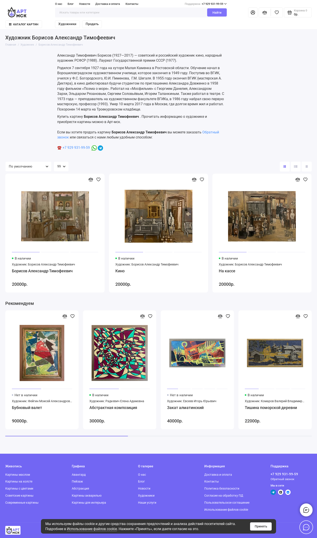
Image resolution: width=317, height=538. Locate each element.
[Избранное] (277, 12)
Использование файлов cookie (92, 529)
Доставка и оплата (107, 4)
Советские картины (19, 495)
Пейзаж (77, 481)
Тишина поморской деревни (271, 407)
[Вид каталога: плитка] (285, 166)
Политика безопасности (221, 488)
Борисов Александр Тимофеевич (42, 271)
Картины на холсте (18, 481)
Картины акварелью (86, 495)
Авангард (79, 474)
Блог (71, 4)
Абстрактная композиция (113, 407)
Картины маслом (17, 474)
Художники (67, 24)
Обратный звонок (282, 479)
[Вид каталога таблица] (306, 166)
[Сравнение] (265, 12)
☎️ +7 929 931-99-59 (73, 148)
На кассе (227, 271)
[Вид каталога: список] (296, 166)
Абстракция (80, 488)
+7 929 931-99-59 (206, 4)
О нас (58, 4)
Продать (92, 24)
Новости (84, 4)
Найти (216, 12)
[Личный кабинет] (253, 12)
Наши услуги (147, 502)
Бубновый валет (27, 407)
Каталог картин (23, 24)
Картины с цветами (19, 488)
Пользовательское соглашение (226, 502)
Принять (261, 526)
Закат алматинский (185, 407)
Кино (120, 271)
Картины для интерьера (89, 502)
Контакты (131, 4)
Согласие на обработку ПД (223, 495)
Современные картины (22, 502)
